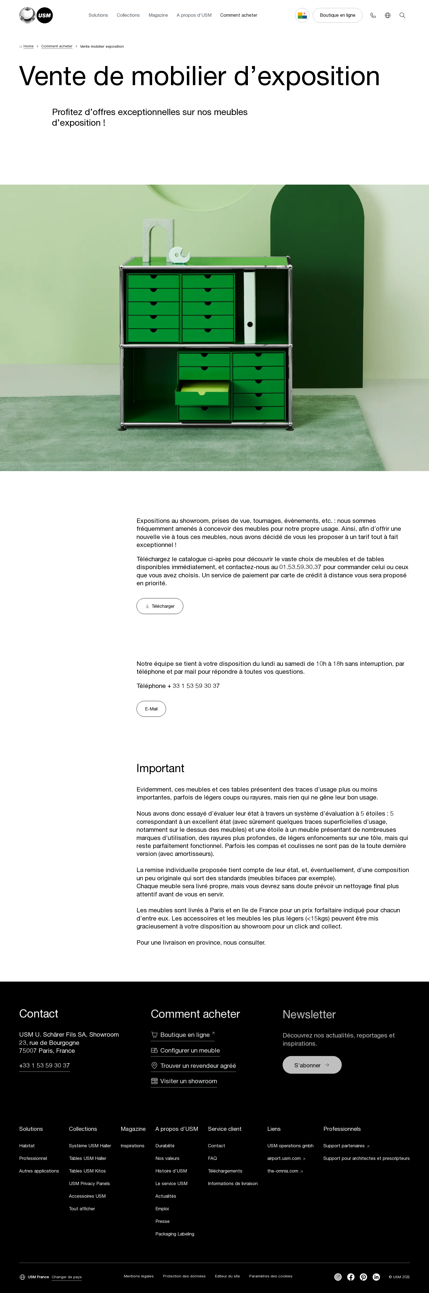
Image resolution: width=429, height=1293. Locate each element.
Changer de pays (67, 1277)
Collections (128, 15)
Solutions (98, 15)
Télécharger (160, 606)
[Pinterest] (363, 1277)
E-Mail (151, 709)
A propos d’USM (194, 15)
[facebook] (351, 1277)
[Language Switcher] (388, 15)
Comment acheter (238, 15)
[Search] (402, 15)
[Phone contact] (373, 15)
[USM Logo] (36, 15)
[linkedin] (376, 1277)
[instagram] (338, 1277)
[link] (39, 1147)
